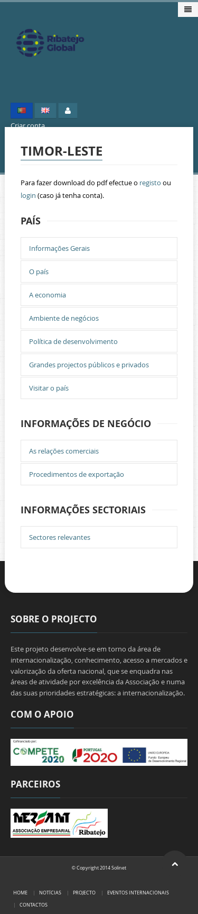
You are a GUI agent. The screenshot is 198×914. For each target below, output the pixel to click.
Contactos (34, 904)
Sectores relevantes (59, 537)
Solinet (118, 867)
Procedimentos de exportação (76, 474)
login (28, 195)
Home (20, 892)
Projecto (84, 892)
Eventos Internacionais (138, 892)
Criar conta (28, 125)
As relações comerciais (64, 451)
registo (150, 182)
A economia (47, 295)
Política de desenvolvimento (73, 341)
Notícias (50, 892)
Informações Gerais (59, 248)
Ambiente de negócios (64, 318)
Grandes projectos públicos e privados (89, 364)
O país (39, 271)
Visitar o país (49, 388)
